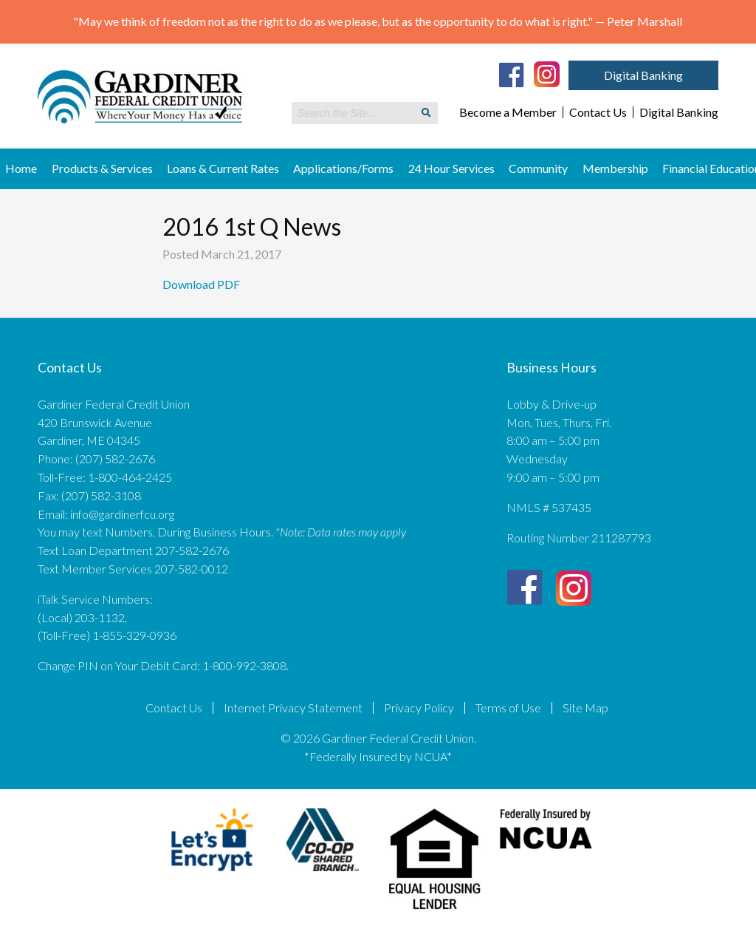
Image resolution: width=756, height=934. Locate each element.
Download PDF (202, 284)
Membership (615, 168)
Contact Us (598, 112)
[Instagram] (546, 73)
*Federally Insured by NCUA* (378, 756)
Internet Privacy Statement (293, 708)
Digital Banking (643, 75)
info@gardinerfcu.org (122, 514)
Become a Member (508, 112)
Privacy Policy (419, 708)
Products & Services (102, 168)
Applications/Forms (343, 168)
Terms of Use (508, 708)
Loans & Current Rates (223, 168)
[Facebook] (511, 74)
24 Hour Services (451, 168)
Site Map (585, 708)
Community (538, 168)
